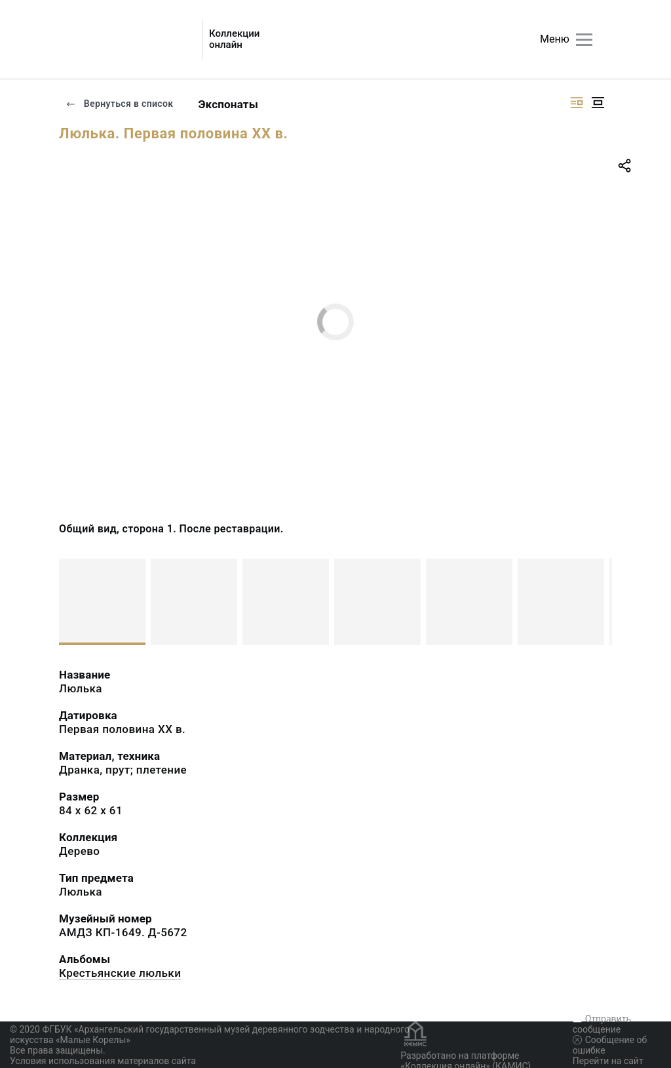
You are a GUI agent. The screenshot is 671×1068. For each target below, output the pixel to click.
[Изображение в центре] (597, 102)
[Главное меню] (584, 39)
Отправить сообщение (602, 1024)
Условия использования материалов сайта (103, 1061)
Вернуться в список (119, 103)
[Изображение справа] (576, 102)
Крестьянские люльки (120, 972)
